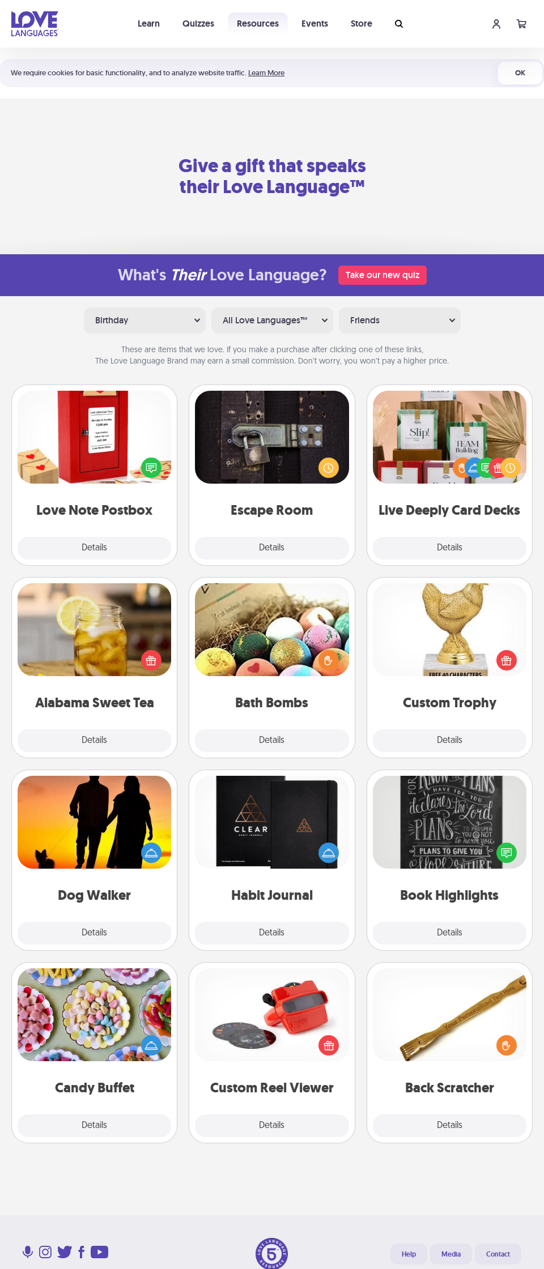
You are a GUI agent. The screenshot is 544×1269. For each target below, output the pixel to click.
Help (409, 1254)
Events (314, 23)
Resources (258, 23)
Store (361, 23)
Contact (498, 1254)
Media (451, 1254)
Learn (149, 23)
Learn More (266, 73)
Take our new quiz (382, 275)
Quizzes (198, 23)
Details (94, 548)
